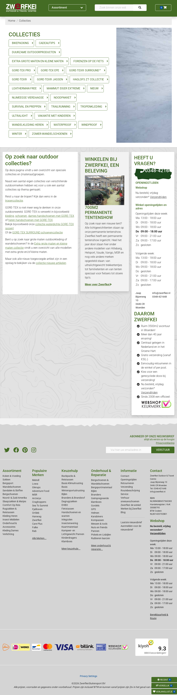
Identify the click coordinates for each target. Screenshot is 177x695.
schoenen (21, 216)
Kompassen (97, 520)
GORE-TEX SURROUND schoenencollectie (37, 232)
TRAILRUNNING (60, 106)
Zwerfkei (36, 520)
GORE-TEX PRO (21, 70)
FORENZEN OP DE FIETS (88, 61)
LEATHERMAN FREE (24, 88)
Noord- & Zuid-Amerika (15, 497)
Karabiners (97, 516)
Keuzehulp (70, 471)
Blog (123, 512)
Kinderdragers (69, 537)
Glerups (36, 487)
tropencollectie (14, 200)
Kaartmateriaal (70, 526)
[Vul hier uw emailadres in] (128, 450)
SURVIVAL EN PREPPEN (26, 106)
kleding (9, 216)
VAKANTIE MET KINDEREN (54, 115)
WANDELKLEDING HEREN (28, 124)
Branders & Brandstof (73, 497)
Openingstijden (129, 479)
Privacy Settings (88, 676)
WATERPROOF (62, 124)
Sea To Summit (40, 505)
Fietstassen (68, 508)
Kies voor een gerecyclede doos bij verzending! (153, 376)
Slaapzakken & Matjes (14, 501)
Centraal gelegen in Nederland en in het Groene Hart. (153, 347)
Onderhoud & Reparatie (101, 473)
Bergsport (8, 483)
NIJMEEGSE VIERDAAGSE (28, 97)
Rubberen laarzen (100, 538)
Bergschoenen (10, 494)
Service (124, 494)
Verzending (127, 486)
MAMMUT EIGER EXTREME (63, 88)
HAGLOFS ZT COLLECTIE (88, 79)
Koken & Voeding (12, 476)
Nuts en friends (99, 527)
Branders (96, 494)
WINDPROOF (89, 124)
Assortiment (67, 7)
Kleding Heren (10, 516)
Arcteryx (36, 498)
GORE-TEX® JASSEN (50, 79)
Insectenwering (70, 523)
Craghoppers (39, 502)
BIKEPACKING (20, 43)
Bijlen (64, 494)
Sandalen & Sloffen (13, 490)
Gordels (95, 505)
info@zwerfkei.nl (161, 293)
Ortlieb (35, 512)
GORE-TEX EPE (50, 70)
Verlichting (8, 534)
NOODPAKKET (62, 97)
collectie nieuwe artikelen (51, 263)
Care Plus (37, 523)
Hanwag (36, 516)
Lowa (35, 483)
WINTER (17, 133)
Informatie (129, 471)
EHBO (65, 505)
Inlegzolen (67, 519)
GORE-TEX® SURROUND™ (85, 70)
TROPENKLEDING (91, 106)
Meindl (35, 480)
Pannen (95, 531)
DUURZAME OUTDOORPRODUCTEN (34, 52)
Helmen (95, 512)
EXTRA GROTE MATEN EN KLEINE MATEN (37, 61)
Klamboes (67, 541)
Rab (34, 531)
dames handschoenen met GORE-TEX (51, 216)
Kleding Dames (10, 530)
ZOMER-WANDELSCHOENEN (49, 133)
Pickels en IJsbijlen (101, 534)
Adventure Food (40, 491)
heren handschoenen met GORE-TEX (30, 220)
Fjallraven (37, 509)
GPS (93, 509)
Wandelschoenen (12, 486)
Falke (35, 527)
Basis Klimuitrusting (72, 483)
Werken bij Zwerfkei (131, 508)
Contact (125, 476)
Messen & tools (99, 523)
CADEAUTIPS (47, 43)
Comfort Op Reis (11, 505)
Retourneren (127, 483)
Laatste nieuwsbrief (131, 522)
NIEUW (94, 88)
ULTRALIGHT (20, 115)
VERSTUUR (163, 449)
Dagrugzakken (69, 501)
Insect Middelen (11, 519)
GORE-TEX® (19, 79)
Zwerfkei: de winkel (131, 505)
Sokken (6, 479)
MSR (34, 494)
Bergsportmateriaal (101, 487)
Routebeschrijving (130, 490)
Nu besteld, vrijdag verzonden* (152, 388)
